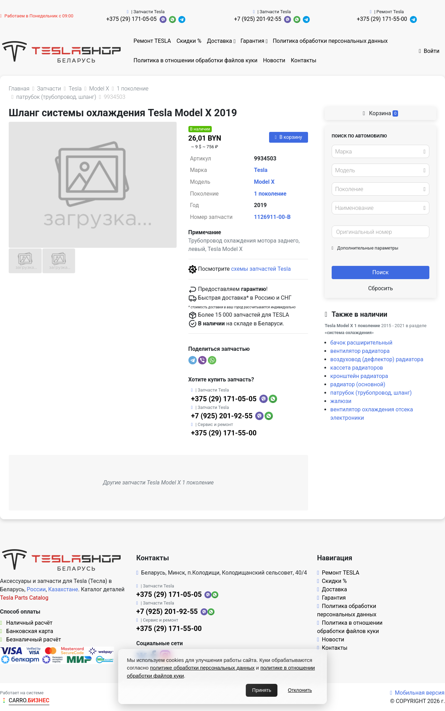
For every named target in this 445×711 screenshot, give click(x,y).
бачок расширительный (361, 342)
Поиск (380, 272)
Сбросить (380, 288)
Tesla (261, 170)
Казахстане (63, 589)
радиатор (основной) (357, 384)
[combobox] (380, 151)
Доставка (219, 41)
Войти (429, 51)
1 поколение (270, 193)
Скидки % (189, 41)
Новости (274, 60)
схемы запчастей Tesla (261, 269)
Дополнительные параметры (365, 248)
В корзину (288, 137)
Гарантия (253, 41)
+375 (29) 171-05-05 (131, 19)
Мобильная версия (417, 692)
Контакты (303, 60)
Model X (264, 182)
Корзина (380, 113)
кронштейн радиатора (359, 376)
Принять (261, 690)
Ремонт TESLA (152, 41)
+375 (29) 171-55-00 (382, 19)
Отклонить (300, 690)
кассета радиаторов (356, 367)
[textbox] (378, 151)
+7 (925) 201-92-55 (257, 19)
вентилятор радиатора (360, 351)
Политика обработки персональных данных (330, 41)
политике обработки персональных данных (202, 668)
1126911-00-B (272, 217)
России (36, 589)
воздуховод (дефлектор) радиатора (376, 359)
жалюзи (340, 401)
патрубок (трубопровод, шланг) (371, 392)
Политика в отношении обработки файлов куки (195, 60)
